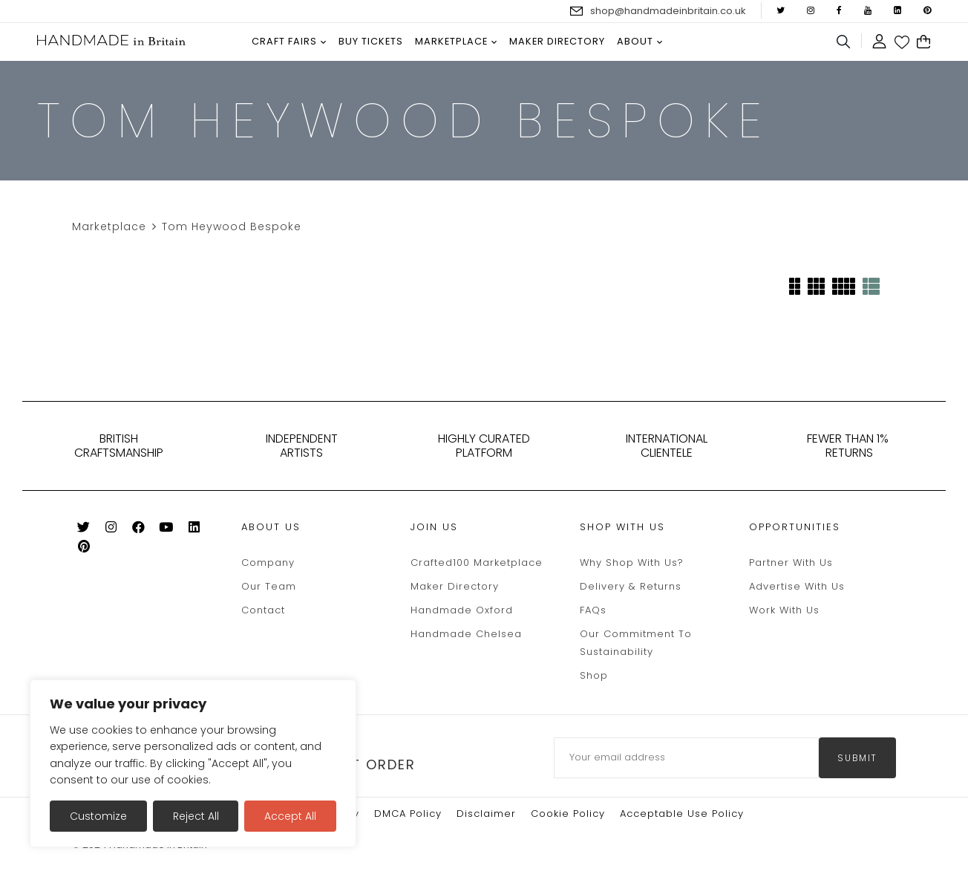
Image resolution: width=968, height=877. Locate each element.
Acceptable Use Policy (682, 813)
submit (857, 758)
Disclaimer (486, 813)
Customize (98, 816)
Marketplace (109, 226)
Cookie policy (568, 813)
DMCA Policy (408, 813)
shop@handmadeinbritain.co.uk (668, 11)
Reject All (196, 816)
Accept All (290, 816)
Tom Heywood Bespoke (231, 226)
